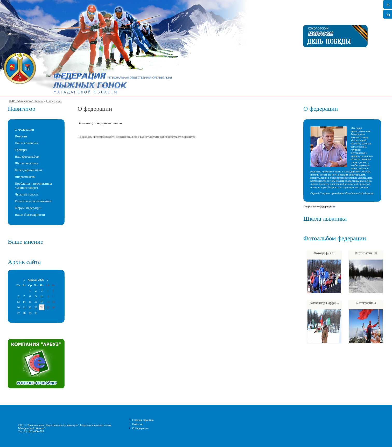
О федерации (54, 100)
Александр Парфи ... (324, 303)
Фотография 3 (366, 303)
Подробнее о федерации (317, 206)
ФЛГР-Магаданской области (26, 100)
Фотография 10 (366, 253)
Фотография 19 (324, 253)
